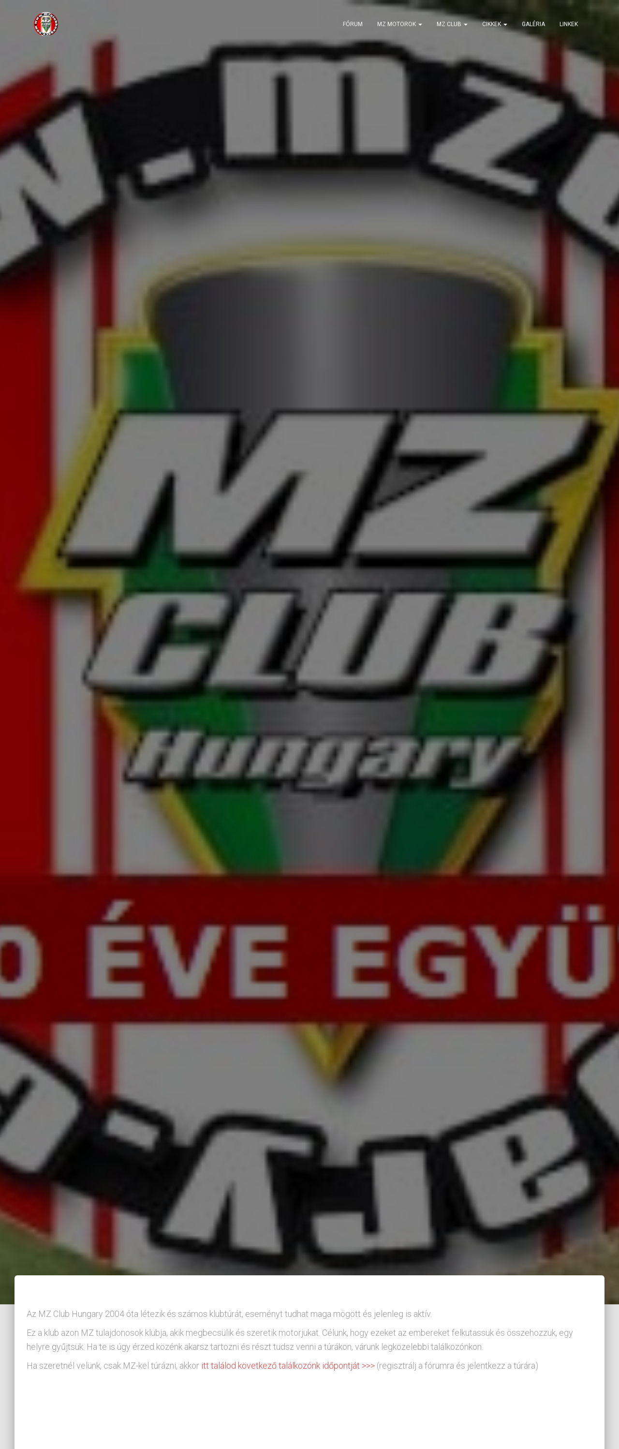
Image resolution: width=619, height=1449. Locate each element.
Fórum (353, 24)
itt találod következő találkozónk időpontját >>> (287, 1365)
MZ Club (452, 24)
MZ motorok (399, 24)
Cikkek (494, 24)
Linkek (569, 24)
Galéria (533, 24)
